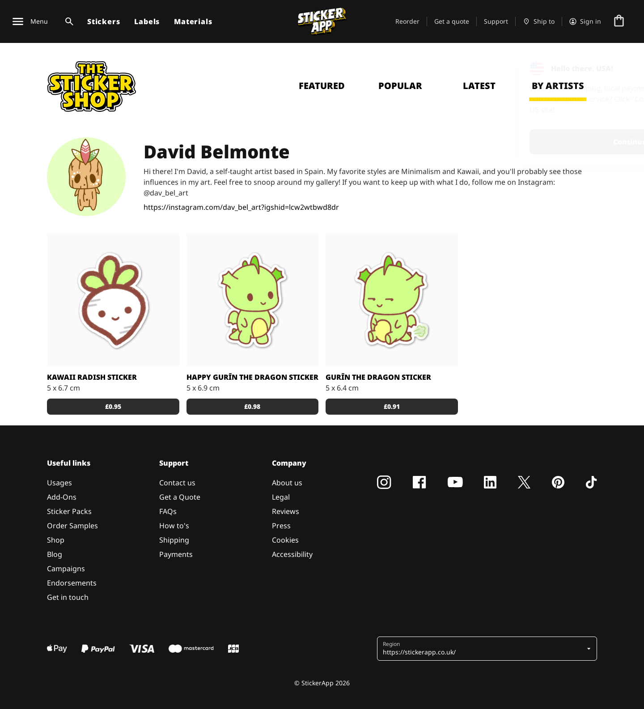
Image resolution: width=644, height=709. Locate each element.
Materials (193, 21)
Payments (176, 554)
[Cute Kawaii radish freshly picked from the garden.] (113, 300)
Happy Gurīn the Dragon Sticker (252, 377)
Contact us (177, 483)
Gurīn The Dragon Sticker (378, 377)
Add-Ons (61, 497)
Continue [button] (524, 142)
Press (281, 526)
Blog (54, 554)
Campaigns (66, 568)
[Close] (617, 68)
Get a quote (451, 21)
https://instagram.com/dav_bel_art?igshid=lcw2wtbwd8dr (241, 207)
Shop (55, 540)
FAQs (168, 511)
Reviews (285, 511)
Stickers (103, 21)
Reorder (407, 21)
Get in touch (68, 597)
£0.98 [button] (252, 406)
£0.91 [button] (392, 406)
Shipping (174, 540)
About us (287, 483)
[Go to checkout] (619, 21)
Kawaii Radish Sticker (92, 377)
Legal (281, 497)
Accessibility (292, 554)
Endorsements (72, 583)
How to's (174, 526)
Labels (147, 21)
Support (496, 21)
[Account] (585, 21)
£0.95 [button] (113, 406)
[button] (484, 649)
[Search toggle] (67, 21)
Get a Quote (179, 497)
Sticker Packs (69, 511)
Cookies (285, 540)
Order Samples (72, 526)
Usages (59, 483)
